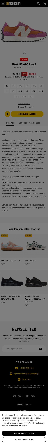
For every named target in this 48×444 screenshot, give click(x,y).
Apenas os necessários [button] (24, 440)
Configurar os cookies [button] (18, 426)
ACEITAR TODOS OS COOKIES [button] (24, 433)
